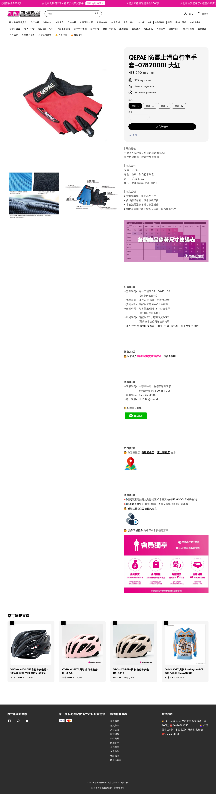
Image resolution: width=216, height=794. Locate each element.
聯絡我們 (114, 755)
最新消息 (114, 721)
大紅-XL (179, 105)
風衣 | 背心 (128, 22)
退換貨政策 (119, 787)
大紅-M (150, 105)
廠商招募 (114, 734)
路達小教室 (115, 760)
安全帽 (141, 22)
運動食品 (123, 28)
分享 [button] (133, 135)
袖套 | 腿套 (14, 28)
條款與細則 (107, 787)
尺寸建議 (114, 729)
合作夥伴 (114, 747)
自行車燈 (94, 28)
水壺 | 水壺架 (63, 28)
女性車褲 (72, 22)
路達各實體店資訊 (18, 22)
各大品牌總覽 (45, 34)
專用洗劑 (160, 28)
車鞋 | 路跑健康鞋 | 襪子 (160, 22)
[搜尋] (97, 14)
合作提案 (114, 738)
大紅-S (135, 105)
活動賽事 (114, 742)
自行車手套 (195, 22)
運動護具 (136, 28)
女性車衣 (59, 22)
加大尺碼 (115, 22)
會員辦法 (114, 725)
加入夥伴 (114, 751)
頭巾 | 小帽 (29, 28)
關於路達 (96, 787)
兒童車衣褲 (102, 22)
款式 (131, 99)
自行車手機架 (80, 28)
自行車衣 (47, 22)
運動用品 (148, 28)
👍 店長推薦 (61, 34)
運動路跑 (202, 28)
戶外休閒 (13, 34)
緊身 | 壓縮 (188, 28)
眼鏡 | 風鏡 (181, 22)
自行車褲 (34, 22)
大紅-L (164, 105)
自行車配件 (174, 28)
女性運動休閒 (86, 22)
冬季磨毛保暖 (28, 34)
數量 (131, 112)
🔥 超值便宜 (77, 34)
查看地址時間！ (98, 3)
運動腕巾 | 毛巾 (45, 28)
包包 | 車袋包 (109, 28)
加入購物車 (162, 126)
